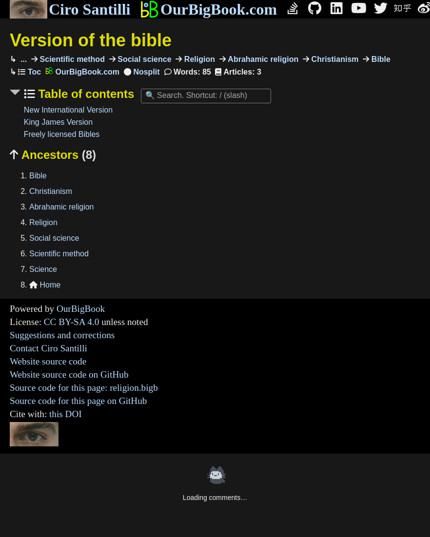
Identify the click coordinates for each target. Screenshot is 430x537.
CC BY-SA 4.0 (71, 322)
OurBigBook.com (208, 9)
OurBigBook (81, 309)
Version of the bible (91, 40)
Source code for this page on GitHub (78, 401)
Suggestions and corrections (62, 335)
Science (43, 269)
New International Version (68, 110)
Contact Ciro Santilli (48, 348)
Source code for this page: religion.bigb (84, 388)
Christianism (333, 59)
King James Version (58, 122)
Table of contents (85, 93)
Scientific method (71, 59)
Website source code (48, 361)
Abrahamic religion (262, 59)
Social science (144, 59)
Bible (380, 59)
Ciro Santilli (70, 9)
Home (44, 285)
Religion (198, 59)
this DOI (65, 414)
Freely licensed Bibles (62, 134)
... (22, 59)
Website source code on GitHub (69, 374)
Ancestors (53, 154)
